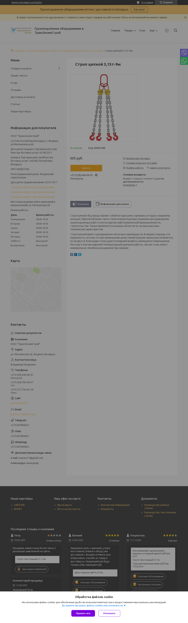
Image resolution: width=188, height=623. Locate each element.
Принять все (83, 613)
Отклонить (109, 613)
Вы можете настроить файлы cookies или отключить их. (93, 605)
